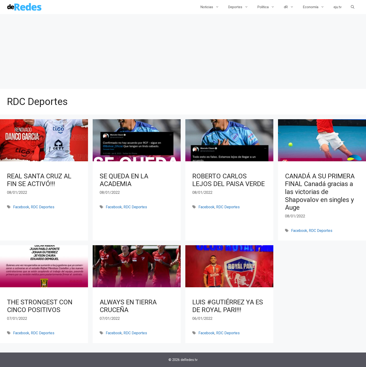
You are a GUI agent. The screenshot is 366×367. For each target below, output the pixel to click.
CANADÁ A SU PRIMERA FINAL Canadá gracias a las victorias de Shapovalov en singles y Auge (320, 191)
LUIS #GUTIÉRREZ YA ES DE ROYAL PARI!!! (227, 306)
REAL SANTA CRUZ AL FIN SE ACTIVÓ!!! (39, 180)
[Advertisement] (181, 53)
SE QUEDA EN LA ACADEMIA (124, 180)
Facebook (21, 207)
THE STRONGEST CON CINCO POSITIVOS (39, 306)
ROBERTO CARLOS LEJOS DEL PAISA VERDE (228, 180)
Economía (316, 7)
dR (291, 7)
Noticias (212, 7)
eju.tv (337, 7)
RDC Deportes (42, 207)
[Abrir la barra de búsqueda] (352, 7)
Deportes (240, 7)
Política (268, 7)
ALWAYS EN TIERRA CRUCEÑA (128, 306)
